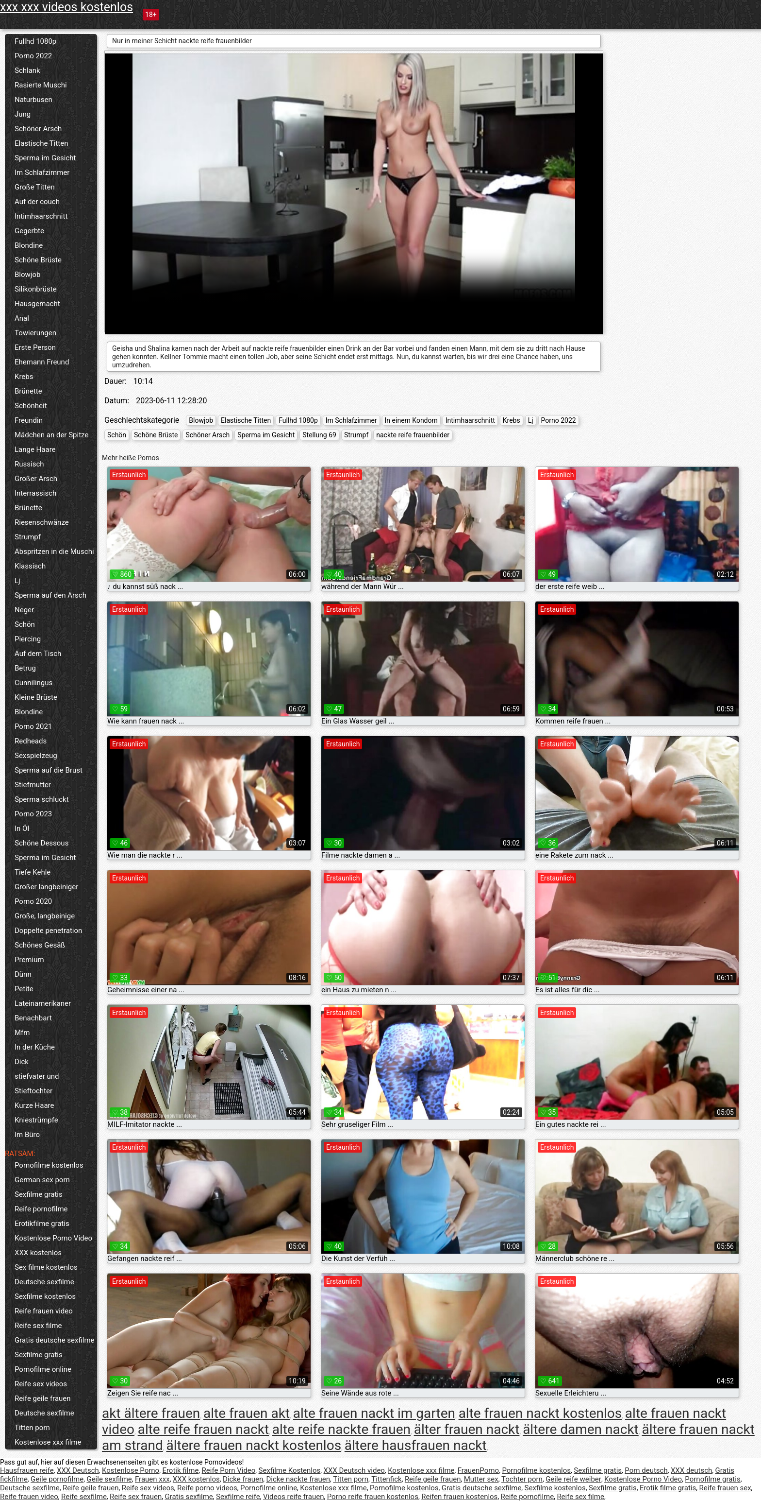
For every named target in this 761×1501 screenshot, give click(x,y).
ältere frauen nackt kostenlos (253, 1445)
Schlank (27, 70)
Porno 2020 (33, 901)
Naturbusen (33, 99)
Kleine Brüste (36, 697)
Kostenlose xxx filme (48, 1442)
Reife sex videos (41, 1384)
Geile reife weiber (573, 1479)
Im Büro (27, 1134)
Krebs (24, 376)
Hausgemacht (37, 303)
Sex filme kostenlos (46, 1267)
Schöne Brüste (38, 260)
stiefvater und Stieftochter (37, 1083)
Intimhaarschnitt (41, 216)
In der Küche (35, 1047)
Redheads (31, 741)
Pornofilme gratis (712, 1479)
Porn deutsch (646, 1470)
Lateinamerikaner (43, 1003)
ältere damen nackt (581, 1429)
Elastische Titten (41, 143)
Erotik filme (180, 1470)
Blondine (29, 245)
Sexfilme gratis (39, 1194)
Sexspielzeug (36, 755)
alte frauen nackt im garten (374, 1413)
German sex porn (42, 1179)
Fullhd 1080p (35, 41)
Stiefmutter (33, 784)
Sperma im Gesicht (45, 158)
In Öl (22, 828)
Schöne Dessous (41, 843)
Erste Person (35, 347)
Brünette (28, 391)
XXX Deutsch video (354, 1470)
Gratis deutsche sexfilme (55, 1340)
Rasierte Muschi (41, 85)
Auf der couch (37, 201)
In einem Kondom (411, 420)
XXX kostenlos (38, 1252)
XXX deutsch (691, 1470)
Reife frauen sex (725, 1488)
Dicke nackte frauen (298, 1479)
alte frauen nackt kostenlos (540, 1413)
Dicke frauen (243, 1479)
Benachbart (33, 1018)
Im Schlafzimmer (42, 172)
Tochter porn (522, 1479)
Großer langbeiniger (46, 886)
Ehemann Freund (42, 362)
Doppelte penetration (48, 930)
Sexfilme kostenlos (45, 1296)
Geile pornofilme (57, 1479)
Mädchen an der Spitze (51, 435)
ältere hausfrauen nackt (416, 1445)
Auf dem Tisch (38, 653)
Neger (24, 609)
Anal (22, 318)
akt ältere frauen (151, 1413)
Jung (23, 114)
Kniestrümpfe (36, 1120)
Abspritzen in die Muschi (54, 551)
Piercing (28, 639)
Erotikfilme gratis (42, 1223)
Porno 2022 (33, 56)
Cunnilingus (33, 682)
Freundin (29, 420)
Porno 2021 (33, 726)
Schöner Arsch (38, 128)
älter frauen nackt (467, 1429)
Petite (24, 988)
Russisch (29, 464)
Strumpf (28, 537)
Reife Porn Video (229, 1470)
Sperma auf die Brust (49, 770)
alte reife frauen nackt (203, 1429)
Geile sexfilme (109, 1479)
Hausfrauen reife (27, 1470)
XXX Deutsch (78, 1470)
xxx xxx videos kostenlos (66, 7)
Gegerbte (29, 230)
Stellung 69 (319, 435)
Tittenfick (386, 1479)
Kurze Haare (34, 1105)
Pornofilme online (43, 1369)
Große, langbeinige (45, 916)
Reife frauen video (44, 1311)
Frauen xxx (152, 1479)
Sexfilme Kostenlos (290, 1470)
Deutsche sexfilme (44, 1281)
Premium (29, 959)
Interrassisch (35, 493)
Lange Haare (35, 449)
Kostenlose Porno (130, 1470)
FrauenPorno (478, 1470)
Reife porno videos (207, 1488)
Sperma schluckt (42, 799)
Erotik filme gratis (668, 1488)
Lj (17, 580)
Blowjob (27, 274)
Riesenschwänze (42, 522)
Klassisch (30, 566)
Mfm (22, 1032)
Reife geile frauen (43, 1398)
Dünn (23, 974)
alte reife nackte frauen (341, 1429)
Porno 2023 (33, 814)
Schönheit (31, 405)
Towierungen (35, 332)
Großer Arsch (36, 478)
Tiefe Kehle (32, 872)
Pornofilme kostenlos (49, 1165)
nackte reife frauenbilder (412, 435)
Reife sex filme (38, 1325)
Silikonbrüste (36, 289)
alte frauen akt (246, 1413)
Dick (22, 1061)
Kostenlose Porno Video (53, 1238)
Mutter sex (481, 1479)
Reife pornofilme (41, 1209)
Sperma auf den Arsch (50, 595)
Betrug (25, 668)
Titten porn (32, 1427)
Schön (25, 624)
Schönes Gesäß (40, 945)
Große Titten (35, 187)
